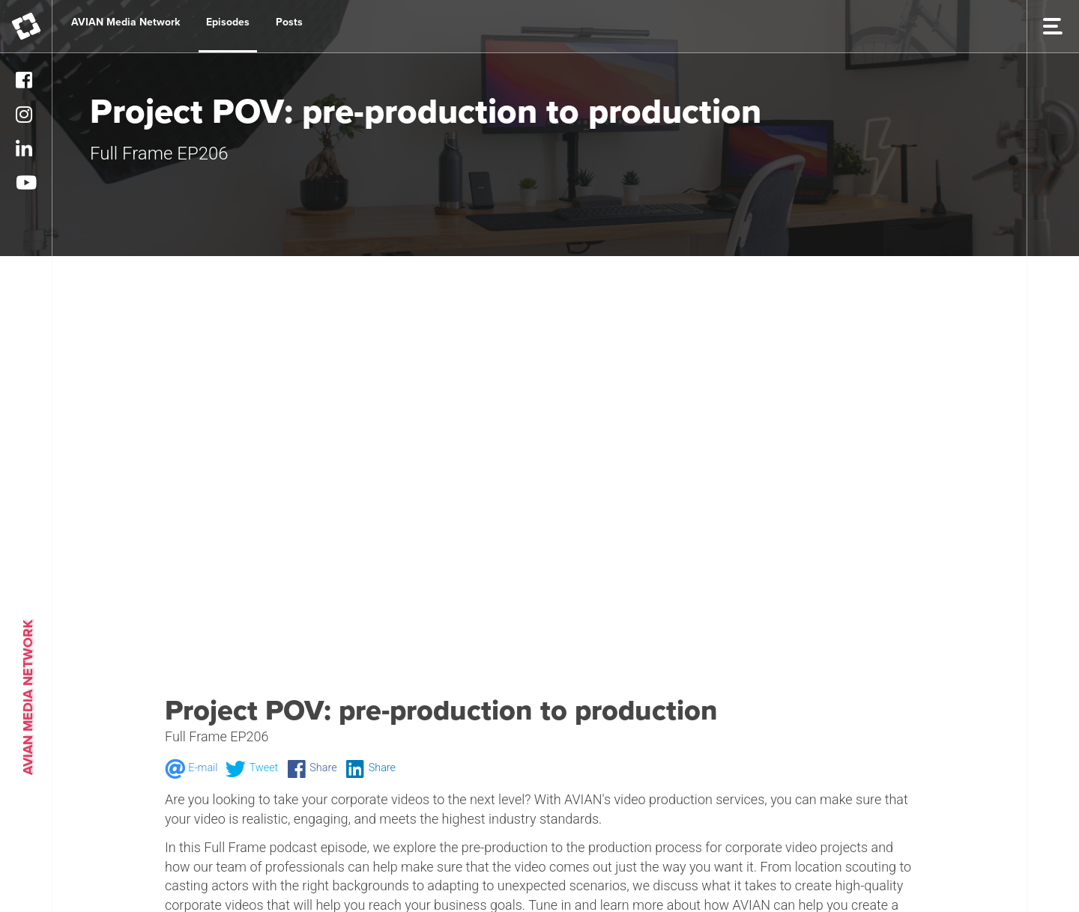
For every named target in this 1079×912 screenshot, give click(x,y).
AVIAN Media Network (125, 22)
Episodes (228, 22)
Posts (289, 22)
